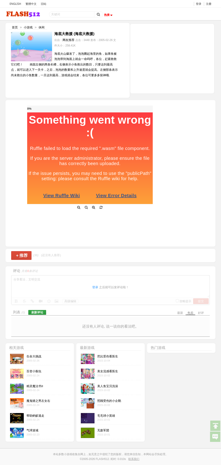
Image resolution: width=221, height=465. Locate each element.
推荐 (22, 255)
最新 (180, 313)
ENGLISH (15, 4)
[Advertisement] (172, 58)
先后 (190, 313)
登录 (198, 4)
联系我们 (133, 459)
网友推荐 (68, 40)
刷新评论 (37, 312)
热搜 (109, 14)
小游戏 (28, 27)
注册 (208, 4)
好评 (201, 313)
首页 (15, 27)
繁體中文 (31, 4)
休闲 (42, 27)
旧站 (43, 4)
